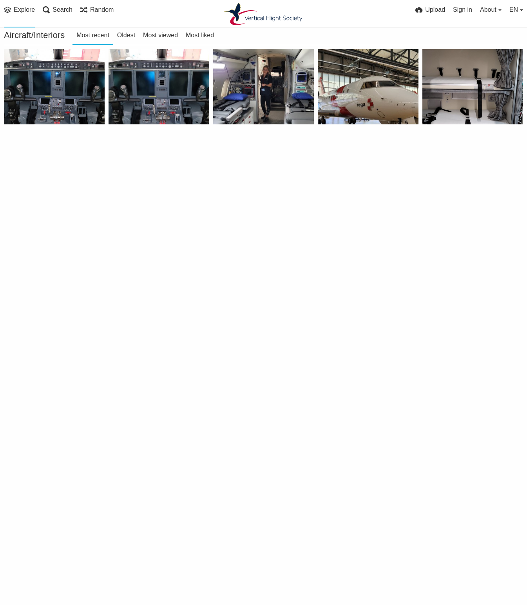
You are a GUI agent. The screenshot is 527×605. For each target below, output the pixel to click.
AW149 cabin (341, 552)
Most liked (200, 35)
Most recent (92, 35)
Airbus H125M (133, 447)
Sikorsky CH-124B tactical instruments (359, 447)
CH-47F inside (446, 343)
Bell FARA (126, 238)
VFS (19, 143)
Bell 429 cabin (237, 552)
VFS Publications (138, 248)
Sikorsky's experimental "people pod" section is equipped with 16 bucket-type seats (359, 343)
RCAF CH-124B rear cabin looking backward (463, 447)
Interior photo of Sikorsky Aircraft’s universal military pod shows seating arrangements (254, 343)
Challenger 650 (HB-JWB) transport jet (45, 133)
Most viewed (160, 35)
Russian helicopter (35, 447)
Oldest (126, 35)
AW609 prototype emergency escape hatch (463, 552)
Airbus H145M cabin (142, 552)
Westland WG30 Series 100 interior (254, 447)
